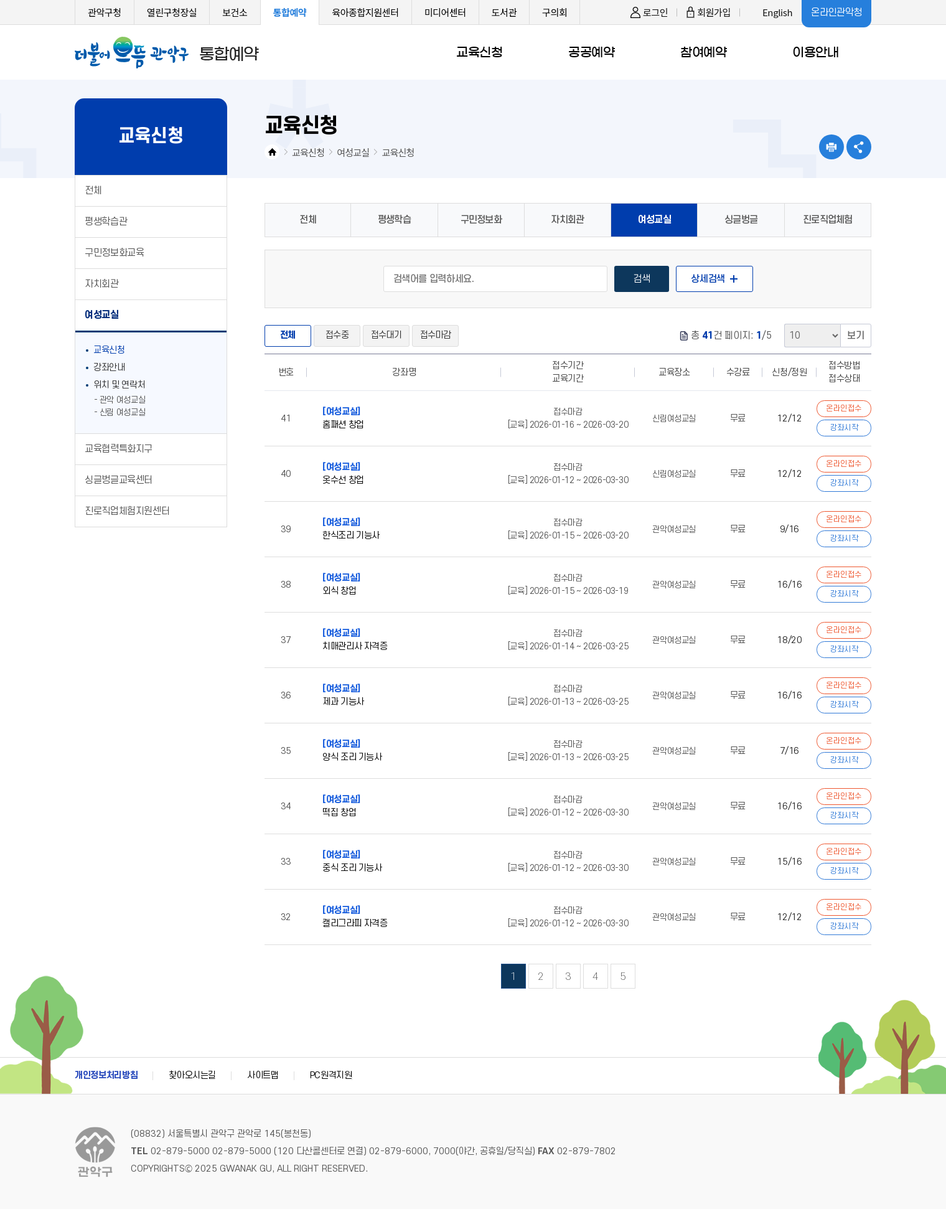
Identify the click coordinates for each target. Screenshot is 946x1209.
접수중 (337, 335)
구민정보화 (481, 219)
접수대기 (386, 335)
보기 (855, 335)
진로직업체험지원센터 (127, 511)
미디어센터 (445, 12)
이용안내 (815, 52)
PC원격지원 (331, 1075)
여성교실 (102, 315)
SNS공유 (858, 146)
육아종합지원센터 (365, 12)
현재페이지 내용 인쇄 (831, 146)
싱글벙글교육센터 (118, 480)
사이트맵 (263, 1075)
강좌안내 (109, 367)
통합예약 (290, 12)
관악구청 (104, 12)
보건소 (234, 12)
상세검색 (708, 279)
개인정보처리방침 (106, 1075)
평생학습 (394, 219)
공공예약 (591, 52)
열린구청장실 (172, 12)
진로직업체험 (828, 219)
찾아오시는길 (192, 1075)
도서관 (504, 12)
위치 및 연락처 (119, 385)
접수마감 (435, 335)
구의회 (554, 12)
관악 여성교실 (123, 400)
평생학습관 (106, 221)
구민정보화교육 (114, 252)
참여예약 (703, 52)
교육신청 (479, 52)
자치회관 (102, 283)
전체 (93, 190)
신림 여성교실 (123, 412)
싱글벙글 (740, 219)
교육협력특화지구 (118, 448)
